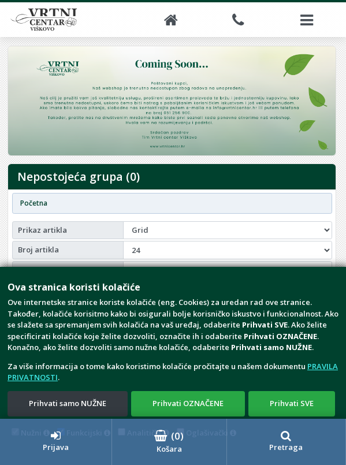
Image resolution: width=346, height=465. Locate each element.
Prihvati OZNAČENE (188, 403)
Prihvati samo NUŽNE (67, 403)
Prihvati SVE (292, 403)
